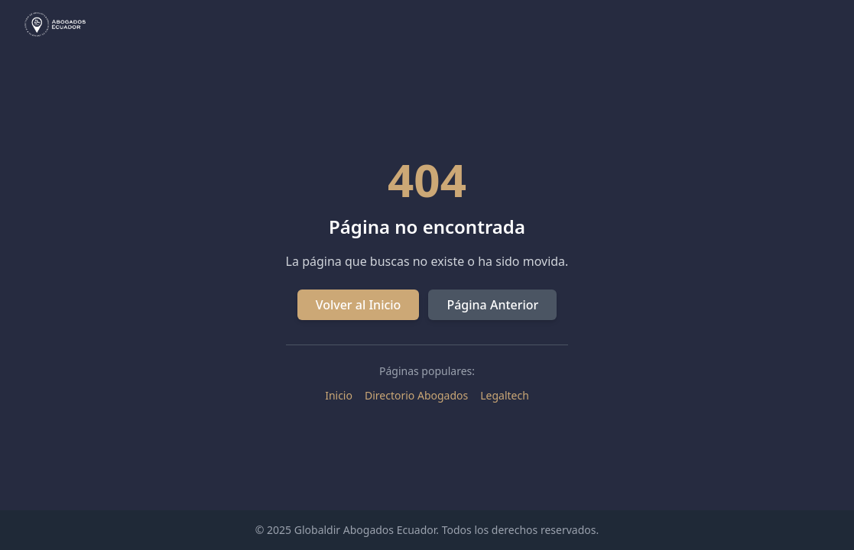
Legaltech (504, 395)
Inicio (338, 395)
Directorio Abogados (416, 395)
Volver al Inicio (358, 304)
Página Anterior (492, 304)
